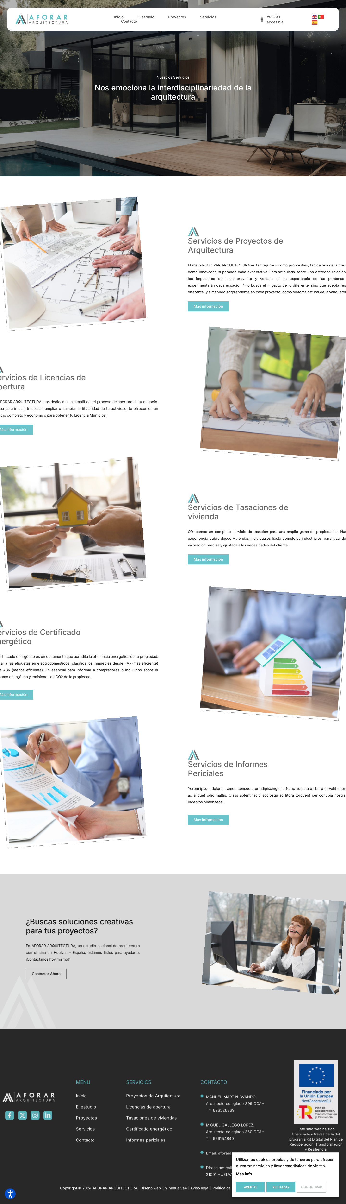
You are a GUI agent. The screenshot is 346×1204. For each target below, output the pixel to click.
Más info (244, 1174)
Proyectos (177, 19)
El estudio (145, 19)
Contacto (129, 23)
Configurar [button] (311, 1187)
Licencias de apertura (148, 1199)
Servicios (208, 19)
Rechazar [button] (280, 1187)
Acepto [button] (250, 1187)
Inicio (119, 19)
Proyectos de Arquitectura (153, 1188)
